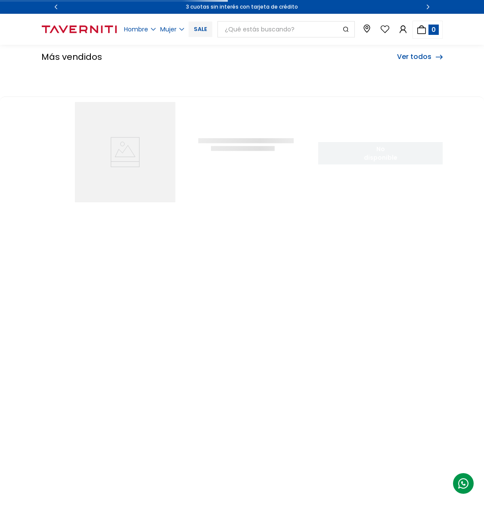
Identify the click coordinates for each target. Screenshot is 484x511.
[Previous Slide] (56, 7)
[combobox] (286, 29)
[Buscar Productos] (345, 29)
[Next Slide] (428, 7)
